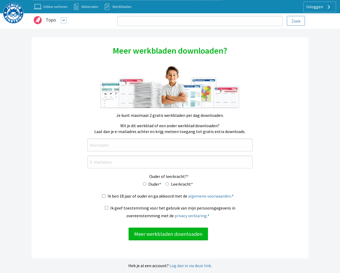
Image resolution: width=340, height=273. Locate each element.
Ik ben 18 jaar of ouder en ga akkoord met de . (170, 196)
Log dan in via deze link (190, 265)
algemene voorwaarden (209, 196)
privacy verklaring (191, 215)
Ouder (153, 184)
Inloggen (319, 7)
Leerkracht (181, 184)
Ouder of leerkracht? (168, 176)
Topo (51, 20)
